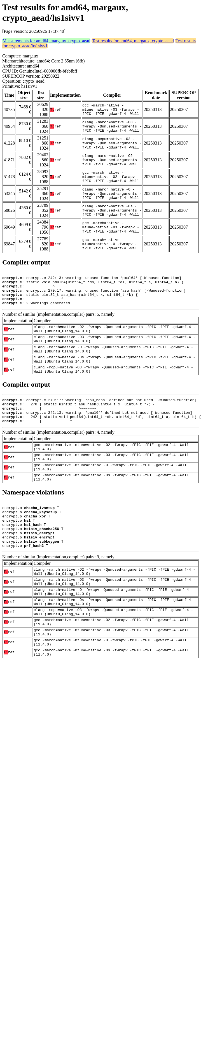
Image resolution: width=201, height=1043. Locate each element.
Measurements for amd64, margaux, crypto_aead (46, 40)
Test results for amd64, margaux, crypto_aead (133, 40)
